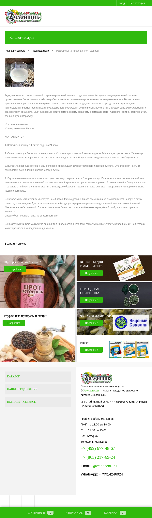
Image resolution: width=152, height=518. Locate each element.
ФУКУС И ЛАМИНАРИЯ (97, 316)
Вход (122, 3)
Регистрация (137, 3)
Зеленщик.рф (91, 390)
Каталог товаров (76, 37)
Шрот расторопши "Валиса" (22, 262)
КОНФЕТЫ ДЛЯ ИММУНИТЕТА (91, 264)
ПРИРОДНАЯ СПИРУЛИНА (89, 291)
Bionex (84, 342)
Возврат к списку (15, 243)
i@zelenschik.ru (104, 466)
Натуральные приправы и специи (25, 316)
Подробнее (15, 269)
